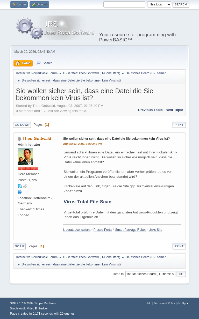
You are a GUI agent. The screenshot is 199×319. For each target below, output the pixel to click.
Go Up (19, 246)
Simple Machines (45, 303)
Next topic (174, 110)
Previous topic (150, 110)
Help (148, 303)
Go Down (22, 124)
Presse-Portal (103, 230)
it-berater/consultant (76, 230)
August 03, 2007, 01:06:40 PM (82, 143)
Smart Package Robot (130, 230)
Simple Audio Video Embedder (29, 308)
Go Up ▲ (183, 303)
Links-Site (155, 230)
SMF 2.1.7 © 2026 (21, 303)
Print (179, 124)
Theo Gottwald (37, 138)
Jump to (118, 274)
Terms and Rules (164, 303)
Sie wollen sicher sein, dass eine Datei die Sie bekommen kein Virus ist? (116, 138)
